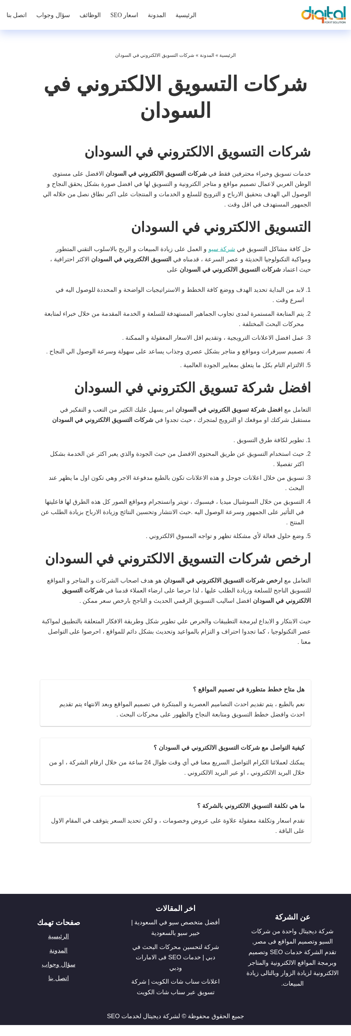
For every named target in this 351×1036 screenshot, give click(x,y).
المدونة (157, 15)
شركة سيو (221, 250)
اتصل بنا (17, 15)
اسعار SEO (124, 15)
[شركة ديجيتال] (322, 15)
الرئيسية (186, 15)
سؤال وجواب (53, 15)
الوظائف (90, 15)
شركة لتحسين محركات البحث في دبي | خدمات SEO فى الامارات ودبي (175, 968)
